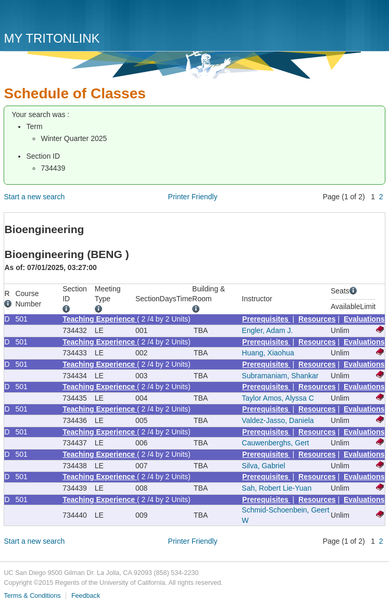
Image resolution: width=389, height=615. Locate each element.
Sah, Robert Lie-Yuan (276, 488)
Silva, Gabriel (263, 466)
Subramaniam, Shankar (280, 375)
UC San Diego (63, 17)
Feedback (85, 595)
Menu (375, 19)
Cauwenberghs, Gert (275, 443)
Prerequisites (266, 319)
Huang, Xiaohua (268, 353)
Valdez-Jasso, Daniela (277, 420)
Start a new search (34, 197)
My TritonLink (51, 38)
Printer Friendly (193, 197)
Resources (317, 319)
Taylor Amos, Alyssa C (278, 398)
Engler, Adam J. (267, 330)
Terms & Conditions (32, 595)
